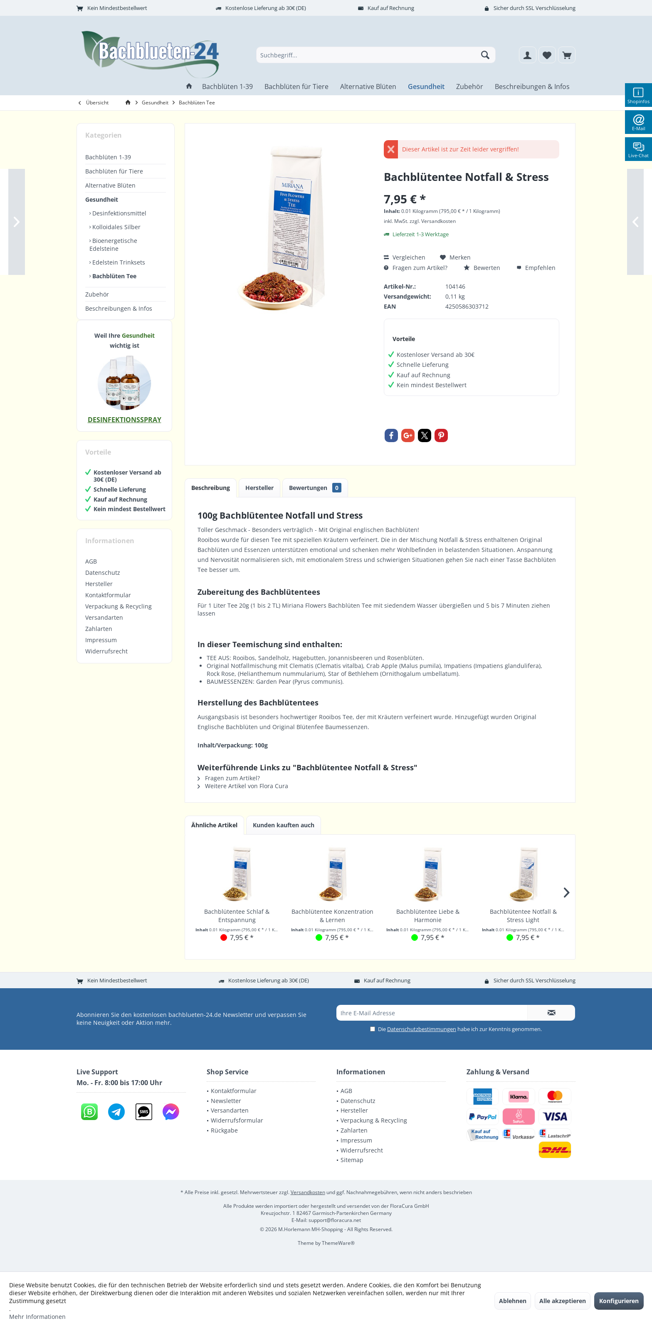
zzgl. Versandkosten (433, 221)
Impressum (101, 648)
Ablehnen (512, 1301)
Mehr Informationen (37, 1317)
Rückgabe (224, 1130)
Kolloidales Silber (116, 227)
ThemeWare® (338, 1243)
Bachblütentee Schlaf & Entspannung (236, 916)
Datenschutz (102, 581)
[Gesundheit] (426, 86)
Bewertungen (315, 487)
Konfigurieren (619, 1301)
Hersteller (99, 592)
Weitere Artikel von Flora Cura (243, 786)
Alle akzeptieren (562, 1301)
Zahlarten (98, 637)
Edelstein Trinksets (118, 262)
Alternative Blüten (110, 185)
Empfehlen (536, 268)
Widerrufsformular (237, 1120)
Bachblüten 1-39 (108, 157)
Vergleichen (404, 257)
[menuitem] (566, 55)
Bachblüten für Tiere (114, 171)
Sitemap (352, 1160)
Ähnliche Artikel (214, 825)
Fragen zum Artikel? (415, 268)
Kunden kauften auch (283, 825)
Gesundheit (101, 199)
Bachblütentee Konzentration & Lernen (332, 916)
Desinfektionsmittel (118, 213)
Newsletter (226, 1101)
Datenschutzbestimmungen (421, 1029)
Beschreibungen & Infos (118, 308)
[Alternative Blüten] (368, 86)
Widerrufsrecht (106, 659)
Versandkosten (308, 1192)
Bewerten (482, 268)
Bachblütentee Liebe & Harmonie (427, 916)
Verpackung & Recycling (118, 614)
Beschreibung (210, 488)
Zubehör (97, 294)
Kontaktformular (108, 603)
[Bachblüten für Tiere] (296, 86)
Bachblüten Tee (113, 276)
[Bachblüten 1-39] (227, 86)
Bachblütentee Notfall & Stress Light (523, 916)
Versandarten (104, 626)
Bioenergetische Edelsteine (113, 244)
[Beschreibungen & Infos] (532, 86)
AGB (91, 570)
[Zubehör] (469, 86)
